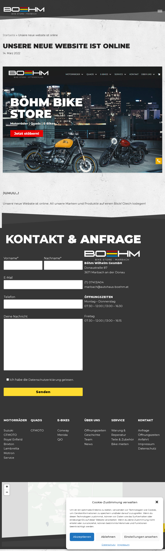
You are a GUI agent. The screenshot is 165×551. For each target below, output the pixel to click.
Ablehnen (108, 536)
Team (88, 440)
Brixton (9, 445)
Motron (9, 454)
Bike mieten (120, 445)
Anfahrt (143, 440)
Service (9, 459)
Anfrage (144, 431)
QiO (60, 440)
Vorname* (23, 262)
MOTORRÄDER (15, 421)
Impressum (123, 544)
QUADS (36, 421)
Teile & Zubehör (123, 440)
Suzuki (9, 431)
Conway (63, 431)
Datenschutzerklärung (46, 380)
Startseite (9, 35)
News (88, 445)
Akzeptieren (82, 536)
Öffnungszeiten (96, 431)
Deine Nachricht (43, 343)
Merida (62, 435)
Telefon (43, 301)
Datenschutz (109, 544)
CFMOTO (11, 435)
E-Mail (43, 281)
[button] (157, 502)
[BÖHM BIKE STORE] (24, 11)
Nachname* (63, 262)
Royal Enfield (13, 440)
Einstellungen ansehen (140, 536)
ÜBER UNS (92, 421)
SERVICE (118, 421)
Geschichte (92, 435)
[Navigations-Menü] (160, 11)
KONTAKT (146, 421)
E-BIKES (63, 421)
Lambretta (11, 450)
